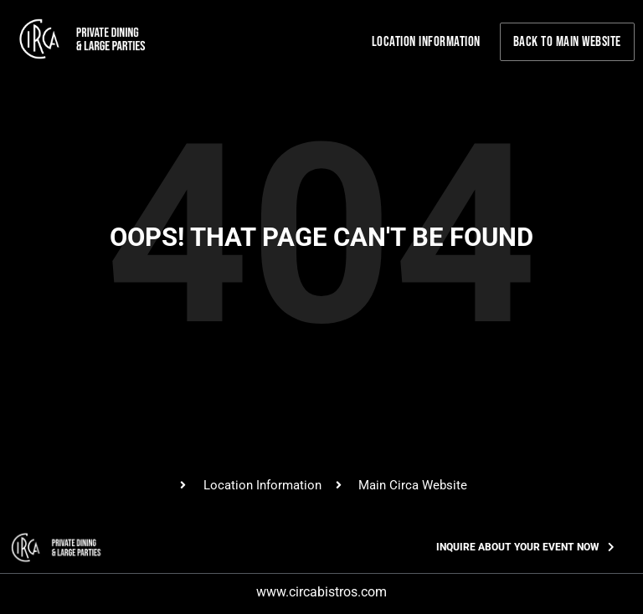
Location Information (426, 41)
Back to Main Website (567, 41)
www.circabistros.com (321, 592)
